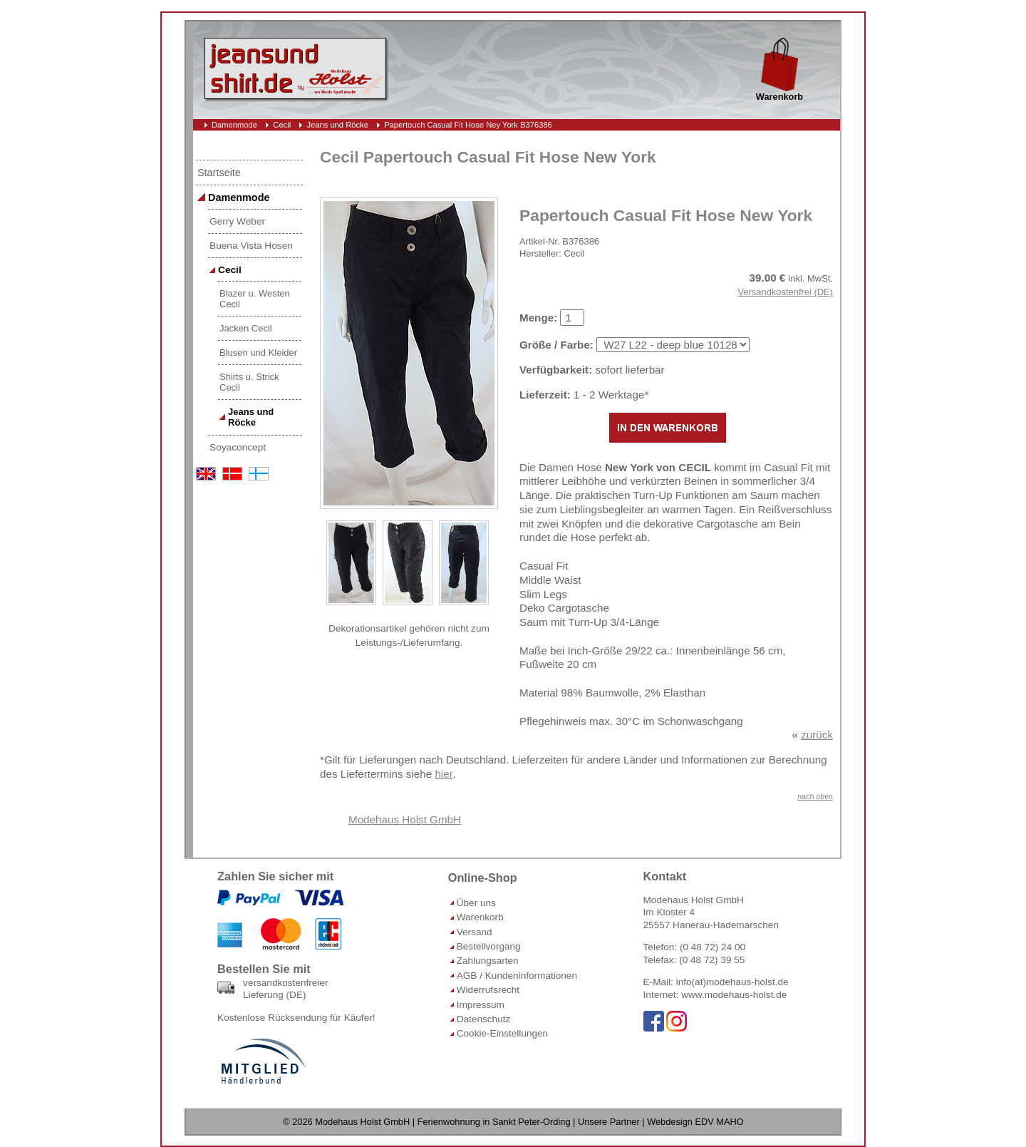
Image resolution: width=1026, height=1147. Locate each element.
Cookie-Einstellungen (502, 1033)
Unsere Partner (609, 1121)
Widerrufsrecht (488, 989)
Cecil (282, 124)
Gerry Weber (237, 221)
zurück (817, 735)
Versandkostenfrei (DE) (785, 292)
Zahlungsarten (488, 960)
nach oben (815, 796)
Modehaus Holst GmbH (404, 819)
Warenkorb (480, 917)
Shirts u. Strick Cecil (249, 382)
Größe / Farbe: (556, 345)
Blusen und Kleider (258, 352)
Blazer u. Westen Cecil (254, 298)
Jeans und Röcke (337, 124)
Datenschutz (484, 1019)
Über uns (476, 902)
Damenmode (234, 124)
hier (443, 774)
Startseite (219, 172)
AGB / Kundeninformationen (517, 975)
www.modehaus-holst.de (734, 994)
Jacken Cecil (245, 328)
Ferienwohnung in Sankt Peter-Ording (494, 1121)
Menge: (538, 318)
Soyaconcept (237, 447)
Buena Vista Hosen (251, 245)
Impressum (480, 1004)
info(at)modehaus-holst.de (732, 982)
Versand (474, 932)
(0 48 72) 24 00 (712, 947)
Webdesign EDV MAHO (695, 1121)
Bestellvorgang (489, 946)
